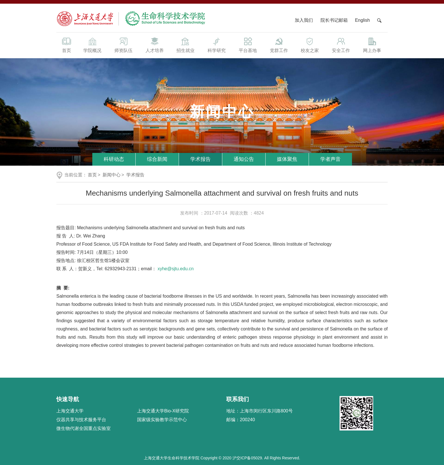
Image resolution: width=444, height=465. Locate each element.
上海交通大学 (70, 410)
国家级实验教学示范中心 (162, 419)
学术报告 (200, 159)
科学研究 (216, 44)
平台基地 (247, 44)
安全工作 (341, 44)
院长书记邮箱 (334, 20)
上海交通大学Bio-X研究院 (163, 410)
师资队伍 (123, 44)
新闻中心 (112, 174)
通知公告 (244, 159)
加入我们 (304, 20)
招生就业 (185, 44)
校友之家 (310, 44)
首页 (66, 44)
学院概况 (92, 44)
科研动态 (114, 159)
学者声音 (330, 159)
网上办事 (372, 44)
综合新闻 (157, 159)
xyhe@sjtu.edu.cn (175, 268)
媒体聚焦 (287, 159)
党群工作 (278, 44)
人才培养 (154, 44)
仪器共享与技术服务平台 (81, 419)
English (362, 20)
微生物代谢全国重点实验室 (83, 428)
